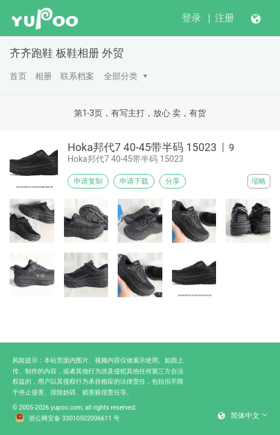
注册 (224, 18)
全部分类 (121, 76)
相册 (43, 76)
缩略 (259, 181)
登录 (191, 18)
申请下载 (133, 181)
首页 (18, 76)
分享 (172, 181)
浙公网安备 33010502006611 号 (67, 418)
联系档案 (77, 76)
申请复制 (88, 181)
